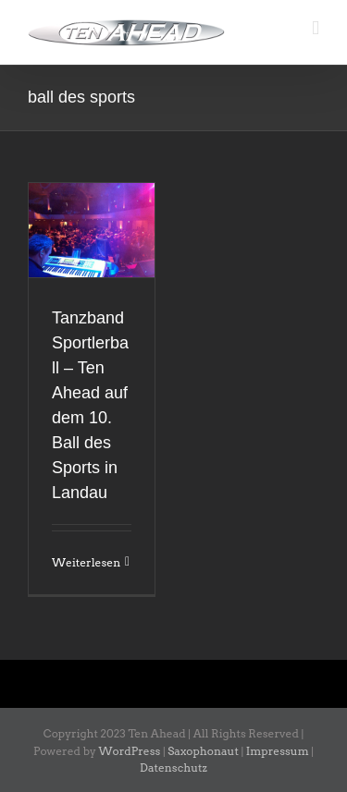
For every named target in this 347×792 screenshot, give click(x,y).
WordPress (130, 751)
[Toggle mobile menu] (315, 28)
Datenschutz (173, 767)
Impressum (277, 751)
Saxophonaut (203, 751)
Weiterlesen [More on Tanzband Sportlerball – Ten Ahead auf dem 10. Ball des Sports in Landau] (86, 562)
